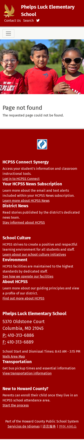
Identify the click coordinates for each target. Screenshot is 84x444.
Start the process (16, 405)
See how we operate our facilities (28, 276)
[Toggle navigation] (8, 33)
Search (28, 21)
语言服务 (49, 426)
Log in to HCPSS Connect (21, 179)
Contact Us (12, 21)
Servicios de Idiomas (24, 426)
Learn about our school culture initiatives (34, 255)
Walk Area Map (14, 356)
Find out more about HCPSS (23, 298)
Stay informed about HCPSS (24, 223)
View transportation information (27, 373)
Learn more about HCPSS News (26, 201)
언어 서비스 (68, 426)
